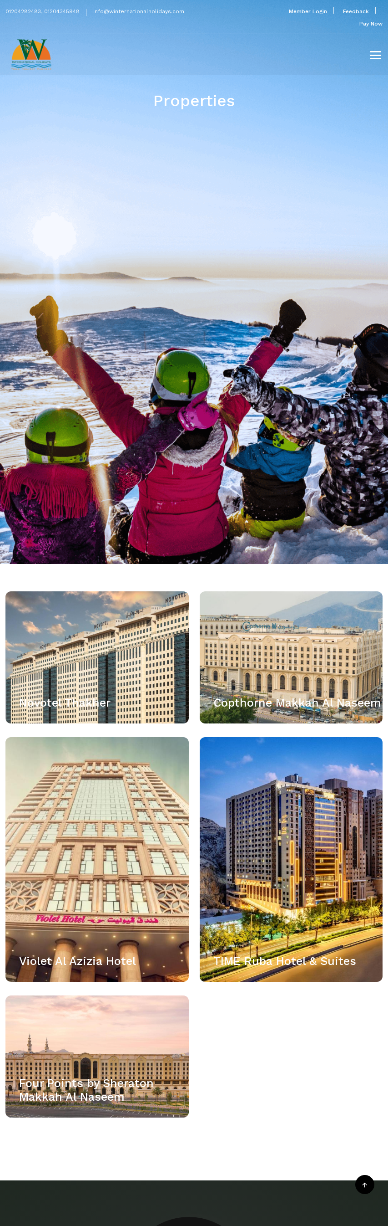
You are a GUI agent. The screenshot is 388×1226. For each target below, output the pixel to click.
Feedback (356, 11)
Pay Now (371, 24)
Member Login (308, 11)
